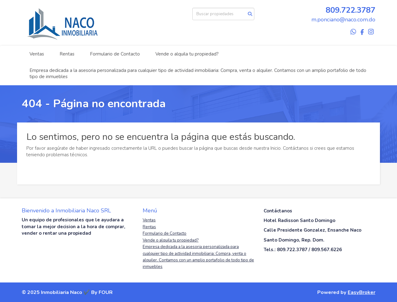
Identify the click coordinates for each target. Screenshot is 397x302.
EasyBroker (361, 292)
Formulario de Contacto (115, 54)
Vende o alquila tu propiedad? (187, 54)
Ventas (36, 54)
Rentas (67, 54)
